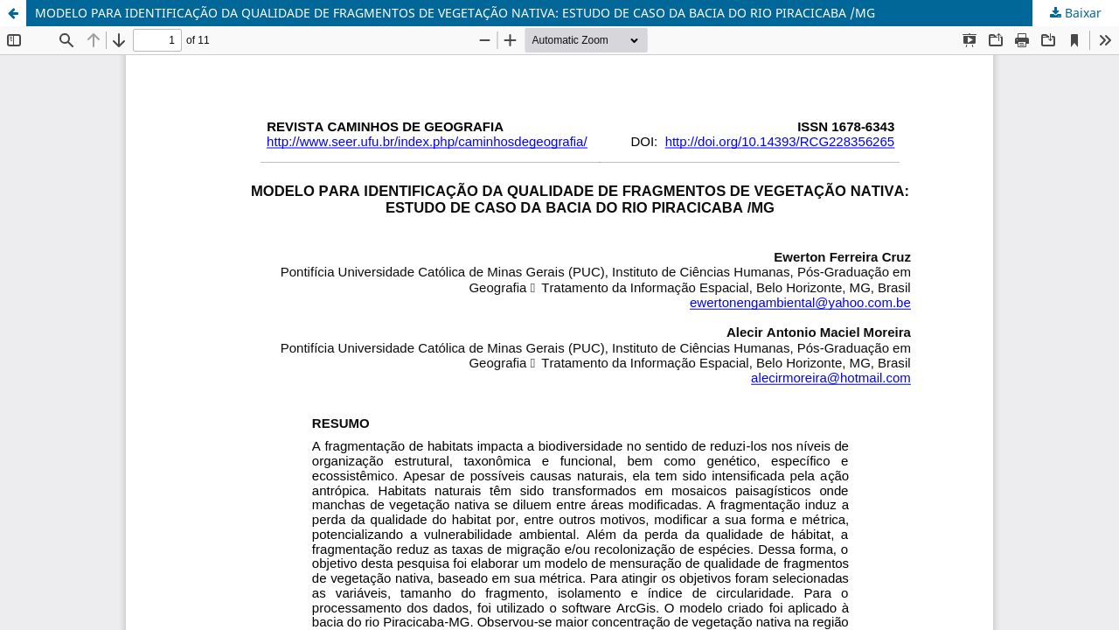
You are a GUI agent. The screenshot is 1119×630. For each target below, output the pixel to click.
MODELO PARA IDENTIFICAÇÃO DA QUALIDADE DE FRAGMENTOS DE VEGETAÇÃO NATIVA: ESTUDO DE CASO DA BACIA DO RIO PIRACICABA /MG (455, 12)
